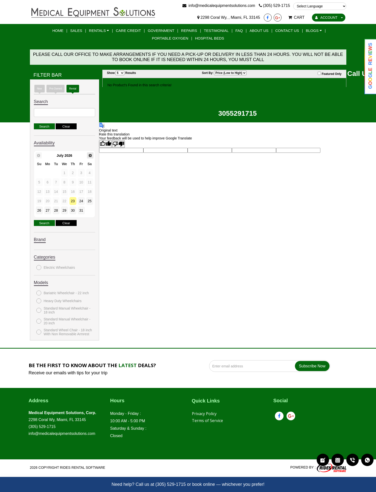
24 (81, 201)
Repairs (189, 30)
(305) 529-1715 (42, 427)
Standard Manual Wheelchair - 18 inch (63, 310)
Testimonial (216, 30)
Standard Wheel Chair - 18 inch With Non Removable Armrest (64, 332)
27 (48, 210)
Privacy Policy (204, 413)
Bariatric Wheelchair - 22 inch (62, 293)
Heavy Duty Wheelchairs (59, 300)
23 (73, 201)
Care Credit (128, 30)
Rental (72, 88)
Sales (76, 30)
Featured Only (329, 74)
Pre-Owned (55, 88)
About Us (259, 30)
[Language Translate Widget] (319, 6)
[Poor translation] (118, 144)
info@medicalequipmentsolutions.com (62, 433)
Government (161, 30)
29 (64, 210)
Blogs (314, 30)
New (39, 88)
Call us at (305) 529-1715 (160, 484)
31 (81, 210)
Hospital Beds (209, 38)
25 (90, 201)
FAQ (239, 30)
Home (58, 30)
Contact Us (287, 30)
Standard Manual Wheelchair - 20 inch (63, 321)
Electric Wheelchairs (55, 267)
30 (73, 210)
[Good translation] (105, 144)
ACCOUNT (329, 18)
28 (56, 210)
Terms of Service (207, 420)
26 (39, 210)
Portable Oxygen (170, 38)
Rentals (99, 30)
